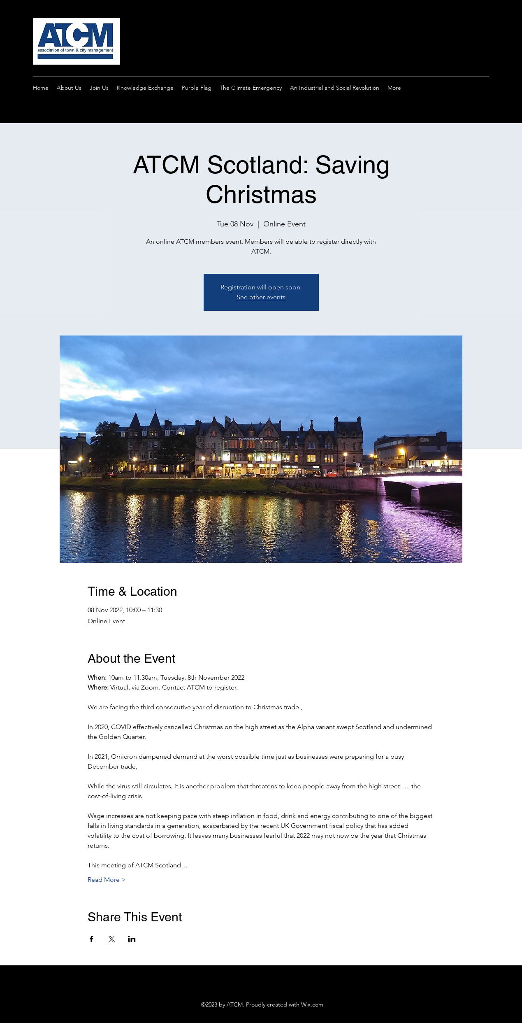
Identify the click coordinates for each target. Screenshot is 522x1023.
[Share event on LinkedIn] (132, 939)
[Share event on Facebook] (91, 939)
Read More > (107, 879)
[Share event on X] (112, 939)
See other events (261, 297)
